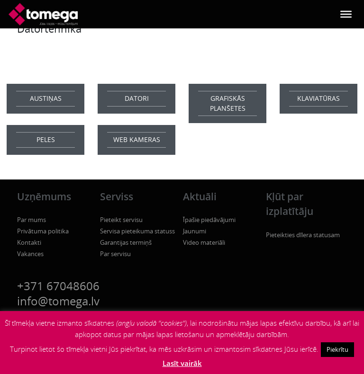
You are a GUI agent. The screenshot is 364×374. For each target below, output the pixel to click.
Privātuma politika (43, 231)
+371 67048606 (58, 286)
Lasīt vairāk (182, 363)
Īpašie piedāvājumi (209, 219)
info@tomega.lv (58, 301)
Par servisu (115, 253)
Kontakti (29, 242)
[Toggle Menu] (346, 14)
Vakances (30, 253)
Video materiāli (204, 242)
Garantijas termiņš (126, 242)
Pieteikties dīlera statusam (303, 235)
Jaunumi (194, 231)
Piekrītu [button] (337, 349)
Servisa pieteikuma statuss (137, 231)
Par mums (31, 219)
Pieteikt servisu (121, 219)
